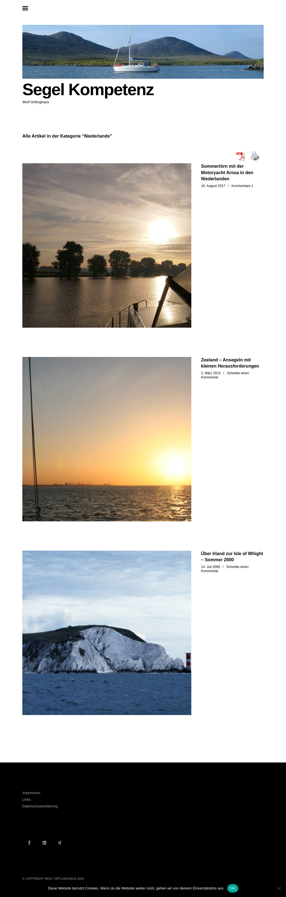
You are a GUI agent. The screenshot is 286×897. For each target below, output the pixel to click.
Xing (60, 843)
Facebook (29, 843)
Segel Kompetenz (88, 89)
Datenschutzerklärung (40, 806)
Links (26, 799)
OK (232, 888)
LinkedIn (44, 843)
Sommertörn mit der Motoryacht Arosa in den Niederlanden (227, 172)
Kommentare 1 (243, 186)
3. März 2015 (211, 373)
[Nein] (279, 888)
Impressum (31, 793)
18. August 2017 (213, 186)
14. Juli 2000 (210, 567)
